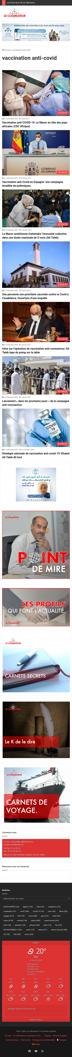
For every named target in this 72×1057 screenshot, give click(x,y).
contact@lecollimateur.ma (21, 841)
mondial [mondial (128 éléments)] (22, 921)
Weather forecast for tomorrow (21, 1009)
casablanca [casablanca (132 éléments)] (54, 907)
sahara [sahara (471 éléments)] (42, 930)
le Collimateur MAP (11, 119)
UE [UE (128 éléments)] (6, 934)
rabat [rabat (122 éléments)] (47, 925)
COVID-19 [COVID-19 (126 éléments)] (38, 911)
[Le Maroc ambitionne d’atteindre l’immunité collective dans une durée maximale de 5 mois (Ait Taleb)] (36, 208)
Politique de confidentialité (43, 1040)
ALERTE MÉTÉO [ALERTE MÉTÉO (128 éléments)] (11, 907)
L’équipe (47, 1036)
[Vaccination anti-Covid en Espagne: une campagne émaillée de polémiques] (36, 152)
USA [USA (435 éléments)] (17, 934)
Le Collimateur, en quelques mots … (27, 1036)
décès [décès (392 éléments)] (63, 911)
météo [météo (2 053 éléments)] (35, 921)
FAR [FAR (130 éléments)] (21, 916)
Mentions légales (60, 1036)
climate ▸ (36, 1020)
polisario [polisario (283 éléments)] (34, 925)
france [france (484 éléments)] (32, 916)
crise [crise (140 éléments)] (51, 911)
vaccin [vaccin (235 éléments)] (28, 934)
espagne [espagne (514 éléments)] (8, 916)
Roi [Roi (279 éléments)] (58, 925)
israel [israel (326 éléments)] (56, 916)
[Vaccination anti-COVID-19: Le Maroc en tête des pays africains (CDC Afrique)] (36, 93)
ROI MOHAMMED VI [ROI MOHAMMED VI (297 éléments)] (12, 930)
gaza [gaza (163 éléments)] (45, 916)
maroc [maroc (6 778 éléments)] (8, 921)
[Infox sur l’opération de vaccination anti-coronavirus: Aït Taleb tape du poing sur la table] (36, 322)
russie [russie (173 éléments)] (30, 930)
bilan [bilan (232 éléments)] (40, 907)
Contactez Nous (12, 1040)
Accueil (6, 50)
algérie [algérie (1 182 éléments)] (28, 907)
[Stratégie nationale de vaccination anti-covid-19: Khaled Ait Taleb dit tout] (36, 428)
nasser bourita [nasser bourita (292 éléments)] (51, 921)
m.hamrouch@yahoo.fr (13, 844)
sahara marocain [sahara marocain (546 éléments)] (59, 930)
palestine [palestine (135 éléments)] (20, 925)
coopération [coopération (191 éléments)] (9, 911)
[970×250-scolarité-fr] (36, 32)
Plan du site (26, 1040)
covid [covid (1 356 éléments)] (24, 911)
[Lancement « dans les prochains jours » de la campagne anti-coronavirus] (36, 375)
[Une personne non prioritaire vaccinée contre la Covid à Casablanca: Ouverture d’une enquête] (36, 264)
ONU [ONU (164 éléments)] (7, 925)
